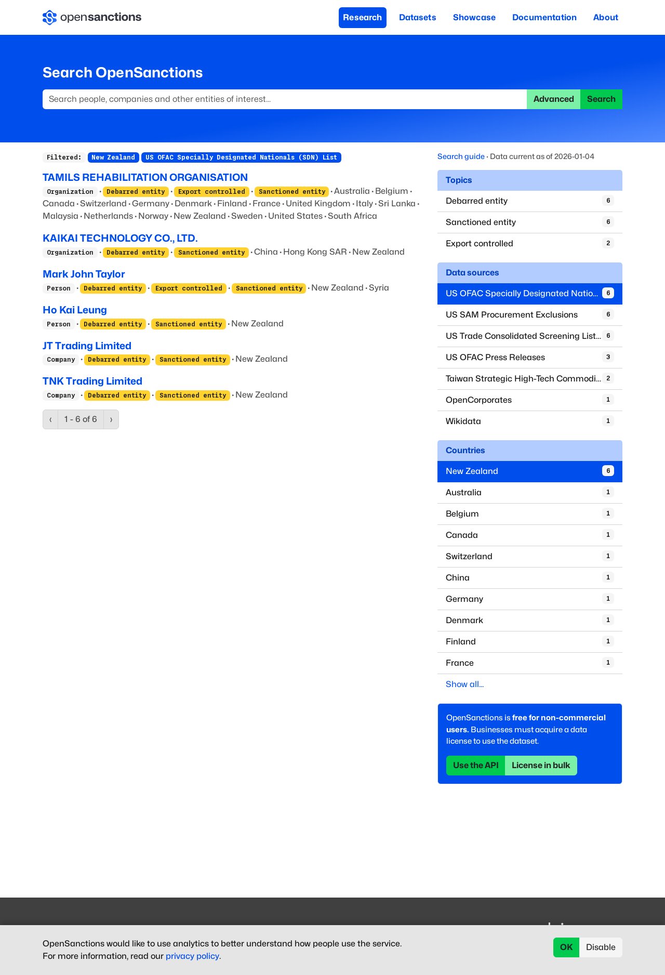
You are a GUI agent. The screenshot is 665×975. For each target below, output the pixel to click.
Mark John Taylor (84, 274)
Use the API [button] (476, 765)
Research (362, 17)
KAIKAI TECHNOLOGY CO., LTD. (120, 238)
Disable (601, 947)
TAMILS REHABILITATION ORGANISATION (145, 177)
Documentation (544, 17)
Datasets (417, 17)
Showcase (474, 17)
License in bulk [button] (541, 765)
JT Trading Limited (87, 345)
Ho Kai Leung (75, 310)
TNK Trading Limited (92, 381)
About (605, 17)
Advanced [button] (554, 99)
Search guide (461, 156)
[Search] (285, 99)
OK (566, 947)
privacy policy (192, 956)
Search (601, 99)
